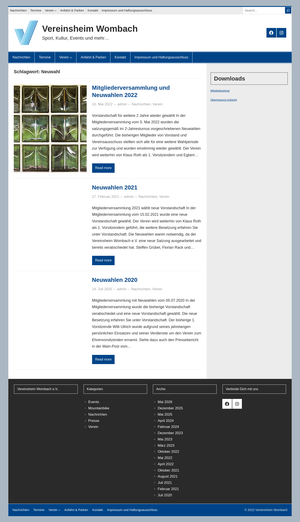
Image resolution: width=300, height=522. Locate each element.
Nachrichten (141, 104)
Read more (103, 168)
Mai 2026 (165, 402)
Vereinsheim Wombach (90, 29)
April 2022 (166, 464)
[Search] (288, 10)
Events (93, 402)
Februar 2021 (168, 489)
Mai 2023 (165, 439)
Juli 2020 (165, 495)
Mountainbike (98, 408)
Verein (158, 104)
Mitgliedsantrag (220, 90)
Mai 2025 (165, 414)
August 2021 (168, 476)
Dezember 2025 (170, 408)
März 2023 (166, 446)
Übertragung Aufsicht (223, 99)
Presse (93, 421)
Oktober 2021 (168, 470)
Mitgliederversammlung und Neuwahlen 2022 (131, 91)
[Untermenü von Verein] (56, 10)
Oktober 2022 (168, 452)
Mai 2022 (165, 458)
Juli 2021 (165, 483)
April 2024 (166, 421)
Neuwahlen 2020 (115, 280)
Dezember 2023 (170, 433)
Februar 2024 (168, 427)
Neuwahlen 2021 (115, 187)
